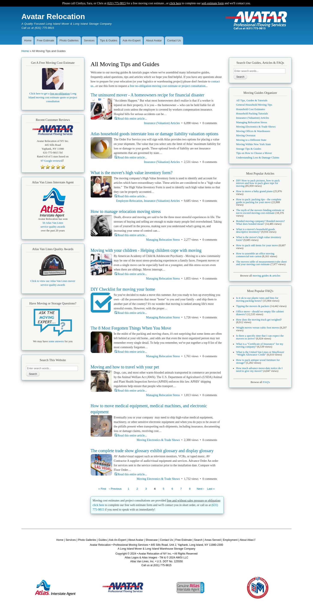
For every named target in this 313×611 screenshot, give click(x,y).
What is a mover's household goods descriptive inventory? (255, 231)
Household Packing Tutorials (252, 113)
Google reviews (53, 160)
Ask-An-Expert (132, 40)
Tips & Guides (108, 40)
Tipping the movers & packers (252, 306)
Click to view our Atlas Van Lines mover (52, 281)
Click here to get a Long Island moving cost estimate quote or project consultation (53, 97)
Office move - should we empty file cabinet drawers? (260, 313)
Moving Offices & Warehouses (253, 131)
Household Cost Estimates (250, 109)
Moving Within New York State (253, 144)
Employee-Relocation (129, 200)
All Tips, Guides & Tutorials (251, 100)
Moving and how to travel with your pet (125, 367)
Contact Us (174, 40)
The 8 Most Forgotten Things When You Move (131, 328)
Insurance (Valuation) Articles (162, 123)
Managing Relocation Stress (163, 239)
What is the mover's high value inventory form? (132, 172)
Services (89, 40)
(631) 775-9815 (116, 3)
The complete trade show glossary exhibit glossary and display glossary (152, 450)
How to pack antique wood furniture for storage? (258, 361)
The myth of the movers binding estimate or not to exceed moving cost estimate (260, 211)
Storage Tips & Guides (248, 148)
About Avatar (154, 40)
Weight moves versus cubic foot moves (257, 327)
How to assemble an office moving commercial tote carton (255, 255)
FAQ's (266, 382)
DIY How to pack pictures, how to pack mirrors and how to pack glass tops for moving (258, 183)
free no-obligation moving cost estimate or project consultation (167, 86)
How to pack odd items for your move (257, 245)
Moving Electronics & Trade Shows (158, 440)
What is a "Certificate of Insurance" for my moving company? (259, 345)
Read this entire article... (132, 118)
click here (175, 3)
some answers (56, 341)
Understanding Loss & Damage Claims (257, 157)
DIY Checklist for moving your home (123, 289)
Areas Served (213, 539)
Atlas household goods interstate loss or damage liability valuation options (154, 133)
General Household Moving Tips (254, 104)
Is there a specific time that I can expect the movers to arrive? (260, 337)
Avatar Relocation (53, 16)
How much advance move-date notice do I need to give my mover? (259, 369)
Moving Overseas (246, 135)
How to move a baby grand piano (254, 191)
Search (198, 539)
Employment (230, 539)
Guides (102, 539)
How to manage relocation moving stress (126, 211)
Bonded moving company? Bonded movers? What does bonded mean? (260, 222)
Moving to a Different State (251, 139)
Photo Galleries (69, 40)
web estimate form (212, 3)
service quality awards (53, 226)
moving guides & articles (266, 275)
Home (28, 40)
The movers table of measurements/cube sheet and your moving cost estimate (261, 263)
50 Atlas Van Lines (52, 222)
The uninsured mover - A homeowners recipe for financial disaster (147, 95)
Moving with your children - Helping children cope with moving (146, 250)
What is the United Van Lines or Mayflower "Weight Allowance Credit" (260, 353)
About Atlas (248, 539)
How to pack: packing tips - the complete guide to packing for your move (258, 201)
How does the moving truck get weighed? (259, 319)
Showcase (152, 539)
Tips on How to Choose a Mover (254, 153)
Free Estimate (45, 40)
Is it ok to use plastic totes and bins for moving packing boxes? (257, 299)
